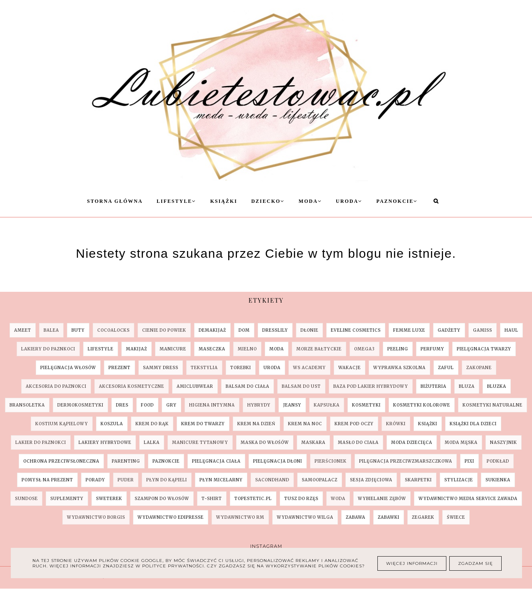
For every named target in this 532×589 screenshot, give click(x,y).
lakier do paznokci (40, 442)
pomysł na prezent (47, 480)
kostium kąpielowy (61, 423)
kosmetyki (366, 405)
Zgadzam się (475, 563)
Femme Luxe (409, 330)
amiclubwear (195, 386)
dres (122, 405)
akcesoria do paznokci (56, 386)
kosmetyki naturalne (492, 405)
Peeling (397, 349)
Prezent (119, 367)
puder (126, 480)
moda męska (461, 442)
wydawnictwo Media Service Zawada (468, 498)
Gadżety (449, 330)
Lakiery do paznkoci (48, 349)
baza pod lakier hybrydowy (370, 386)
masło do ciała (358, 442)
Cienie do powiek (164, 330)
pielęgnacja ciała (216, 461)
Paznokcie (397, 201)
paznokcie (166, 461)
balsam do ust (301, 386)
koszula (112, 423)
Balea (51, 330)
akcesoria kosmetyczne (131, 386)
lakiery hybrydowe (105, 442)
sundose (26, 498)
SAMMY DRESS (160, 367)
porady (95, 480)
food (147, 405)
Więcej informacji (412, 563)
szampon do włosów (162, 498)
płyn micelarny (221, 480)
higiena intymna (212, 405)
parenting (126, 461)
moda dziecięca (411, 442)
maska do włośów (265, 442)
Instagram (266, 546)
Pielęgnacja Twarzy (484, 349)
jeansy (292, 405)
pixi (469, 461)
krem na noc (305, 423)
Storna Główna (115, 201)
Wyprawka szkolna (399, 367)
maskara (313, 442)
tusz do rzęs (301, 498)
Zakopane (479, 367)
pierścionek (331, 461)
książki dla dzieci (473, 423)
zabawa (355, 517)
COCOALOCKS (113, 330)
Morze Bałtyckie (319, 349)
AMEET (22, 330)
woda (338, 498)
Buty (78, 330)
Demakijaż (212, 330)
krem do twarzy (203, 423)
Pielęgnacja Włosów (68, 367)
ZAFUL (446, 367)
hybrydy (259, 405)
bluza (467, 386)
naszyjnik (503, 442)
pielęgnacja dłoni (277, 461)
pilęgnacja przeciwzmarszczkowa (405, 461)
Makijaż (136, 349)
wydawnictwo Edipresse (171, 517)
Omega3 (364, 349)
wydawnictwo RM (240, 517)
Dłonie (309, 330)
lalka (152, 442)
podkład (498, 461)
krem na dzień (256, 423)
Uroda (349, 201)
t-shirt (212, 498)
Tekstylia (204, 367)
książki (427, 423)
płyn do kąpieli (166, 480)
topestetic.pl (253, 498)
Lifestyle (176, 201)
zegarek (423, 517)
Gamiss (482, 330)
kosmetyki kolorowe (421, 405)
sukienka (497, 480)
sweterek (109, 498)
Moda (310, 201)
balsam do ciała (247, 386)
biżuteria (433, 386)
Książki (223, 201)
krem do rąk (152, 423)
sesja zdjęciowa (371, 480)
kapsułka (327, 405)
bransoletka (27, 405)
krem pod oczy (354, 423)
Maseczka (212, 349)
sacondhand (272, 480)
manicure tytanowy (200, 442)
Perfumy (432, 349)
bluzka (496, 386)
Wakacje (349, 367)
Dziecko (268, 201)
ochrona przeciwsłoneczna (61, 461)
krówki (396, 423)
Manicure (173, 349)
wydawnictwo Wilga (305, 517)
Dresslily (275, 330)
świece (456, 517)
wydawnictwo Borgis (96, 517)
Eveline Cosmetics (356, 330)
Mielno (247, 349)
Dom (244, 330)
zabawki (388, 517)
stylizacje (458, 480)
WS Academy (309, 367)
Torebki (240, 367)
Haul (511, 330)
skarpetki (418, 480)
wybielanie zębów (382, 498)
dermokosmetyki (80, 405)
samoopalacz (319, 480)
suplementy (67, 498)
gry (171, 405)
